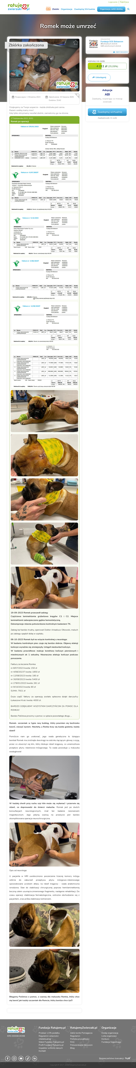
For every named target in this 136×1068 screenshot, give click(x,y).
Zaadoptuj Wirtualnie (84, 9)
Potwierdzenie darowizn (81, 1045)
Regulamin (75, 1036)
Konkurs (105, 1039)
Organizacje (66, 9)
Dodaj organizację (110, 1033)
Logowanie (112, 2)
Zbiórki (55, 9)
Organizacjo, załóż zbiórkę (111, 9)
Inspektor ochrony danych (51, 1048)
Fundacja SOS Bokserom (112, 41)
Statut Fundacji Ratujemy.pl (51, 1042)
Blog (72, 1048)
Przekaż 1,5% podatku (49, 1033)
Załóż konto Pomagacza (81, 1033)
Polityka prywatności (79, 1039)
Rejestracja (124, 2)
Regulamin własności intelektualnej (49, 1037)
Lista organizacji (109, 1036)
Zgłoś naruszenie (120, 52)
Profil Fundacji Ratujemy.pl (51, 1045)
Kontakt (42, 1051)
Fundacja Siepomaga (111, 1042)
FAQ (72, 1042)
